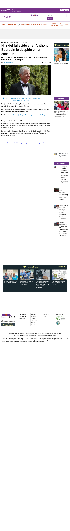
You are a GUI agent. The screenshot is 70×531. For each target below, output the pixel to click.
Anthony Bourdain (18, 98)
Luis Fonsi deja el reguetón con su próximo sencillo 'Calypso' (28, 115)
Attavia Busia (36, 98)
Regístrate (23, 314)
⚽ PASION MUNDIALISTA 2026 (29, 25)
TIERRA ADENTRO (54, 24)
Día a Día (34, 321)
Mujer (33, 323)
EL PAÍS (61, 24)
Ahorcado (26, 100)
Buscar (50, 18)
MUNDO (46, 25)
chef (26, 98)
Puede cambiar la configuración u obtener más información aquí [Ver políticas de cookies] (27, 341)
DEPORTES (12, 25)
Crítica (33, 318)
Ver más (61, 267)
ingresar (64, 10)
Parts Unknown (17, 100)
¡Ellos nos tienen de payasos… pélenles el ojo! (63, 155)
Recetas (33, 325)
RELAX (67, 25)
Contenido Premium (61, 45)
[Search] (56, 15)
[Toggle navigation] (9, 10)
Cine (44, 316)
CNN (30, 98)
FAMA (4, 25)
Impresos (46, 314)
